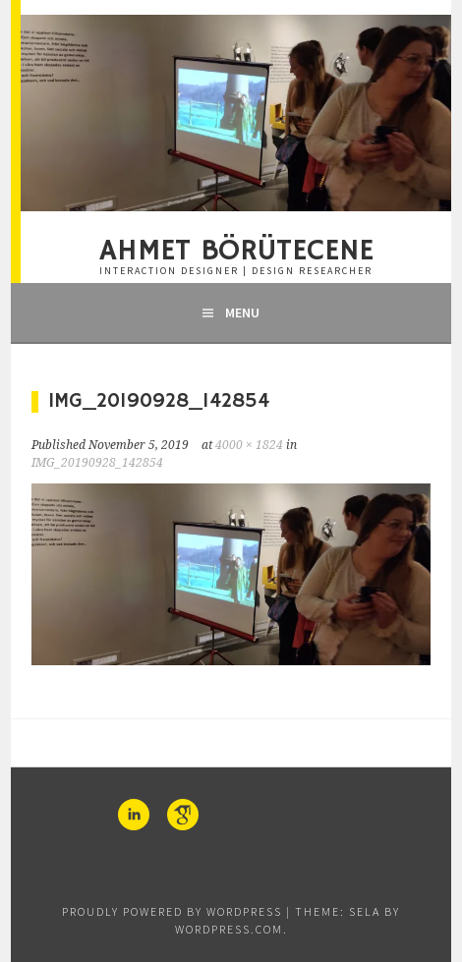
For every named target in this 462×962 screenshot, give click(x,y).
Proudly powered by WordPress (172, 911)
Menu (242, 312)
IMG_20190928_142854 (97, 463)
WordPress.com (229, 929)
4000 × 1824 (249, 445)
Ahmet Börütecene (236, 251)
